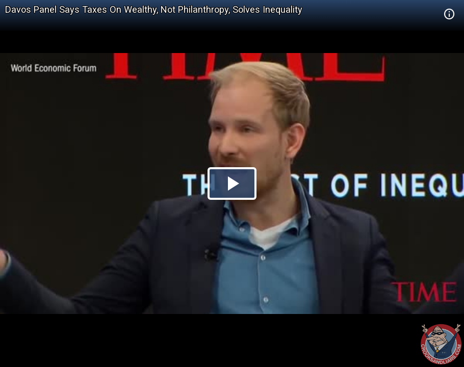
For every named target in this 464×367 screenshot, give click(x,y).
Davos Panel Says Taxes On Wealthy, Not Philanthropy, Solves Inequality (153, 9)
